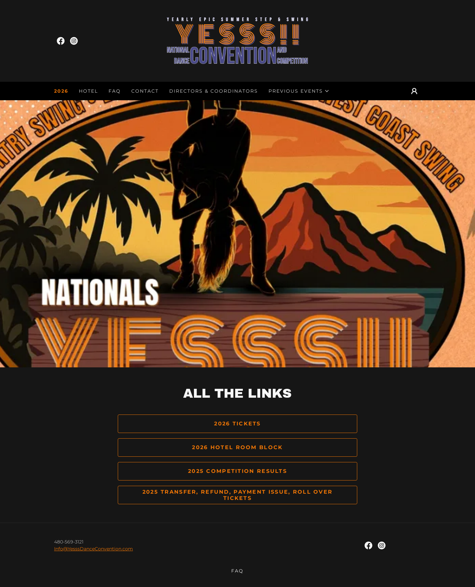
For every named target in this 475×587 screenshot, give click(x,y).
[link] (60, 40)
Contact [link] (145, 91)
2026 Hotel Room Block (237, 447)
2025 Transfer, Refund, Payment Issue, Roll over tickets (237, 495)
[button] (299, 91)
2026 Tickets (237, 423)
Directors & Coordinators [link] (213, 91)
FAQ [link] (115, 91)
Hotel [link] (88, 91)
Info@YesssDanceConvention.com (93, 549)
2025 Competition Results (237, 471)
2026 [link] (61, 91)
